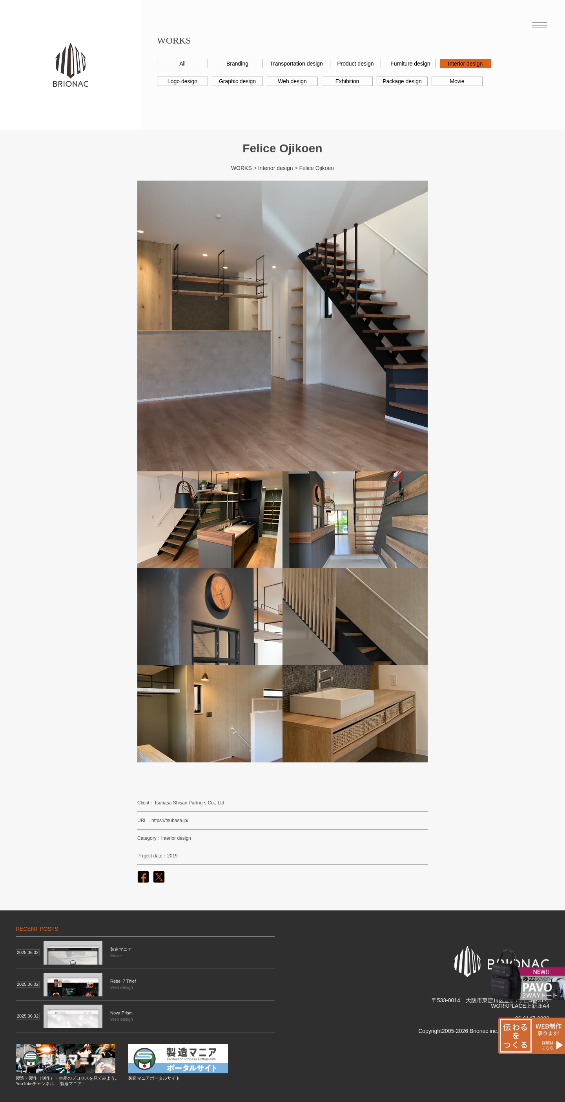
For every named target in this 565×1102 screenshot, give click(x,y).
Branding (237, 63)
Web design (292, 81)
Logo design (182, 81)
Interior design (465, 63)
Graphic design (237, 81)
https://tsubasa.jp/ (169, 820)
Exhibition (347, 81)
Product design (355, 63)
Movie (457, 81)
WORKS (241, 168)
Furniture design (410, 63)
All (182, 63)
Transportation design (296, 63)
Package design (402, 81)
